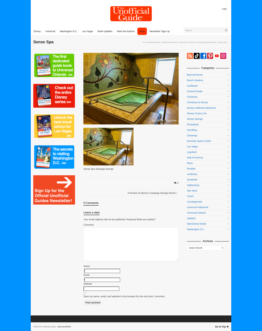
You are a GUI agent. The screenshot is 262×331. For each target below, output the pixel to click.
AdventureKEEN (64, 327)
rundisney (192, 174)
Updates (191, 218)
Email (86, 275)
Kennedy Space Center (199, 141)
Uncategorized (194, 201)
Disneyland (193, 124)
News (190, 163)
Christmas (192, 97)
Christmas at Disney (197, 102)
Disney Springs (195, 119)
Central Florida (194, 91)
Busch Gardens (195, 80)
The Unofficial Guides (151, 42)
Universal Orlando (196, 212)
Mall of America (195, 157)
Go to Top (222, 326)
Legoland (192, 152)
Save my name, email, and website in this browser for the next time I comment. (124, 296)
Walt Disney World (169, 42)
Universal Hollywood (197, 207)
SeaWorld (192, 179)
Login (224, 9)
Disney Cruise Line (197, 113)
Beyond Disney (195, 74)
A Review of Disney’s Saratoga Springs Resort (197, 42)
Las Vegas (192, 146)
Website (88, 283)
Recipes (191, 168)
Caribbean (192, 85)
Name (87, 266)
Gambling (192, 130)
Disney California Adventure (201, 108)
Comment (89, 224)
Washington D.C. (196, 229)
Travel (190, 196)
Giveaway (192, 135)
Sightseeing (193, 185)
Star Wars (192, 190)
